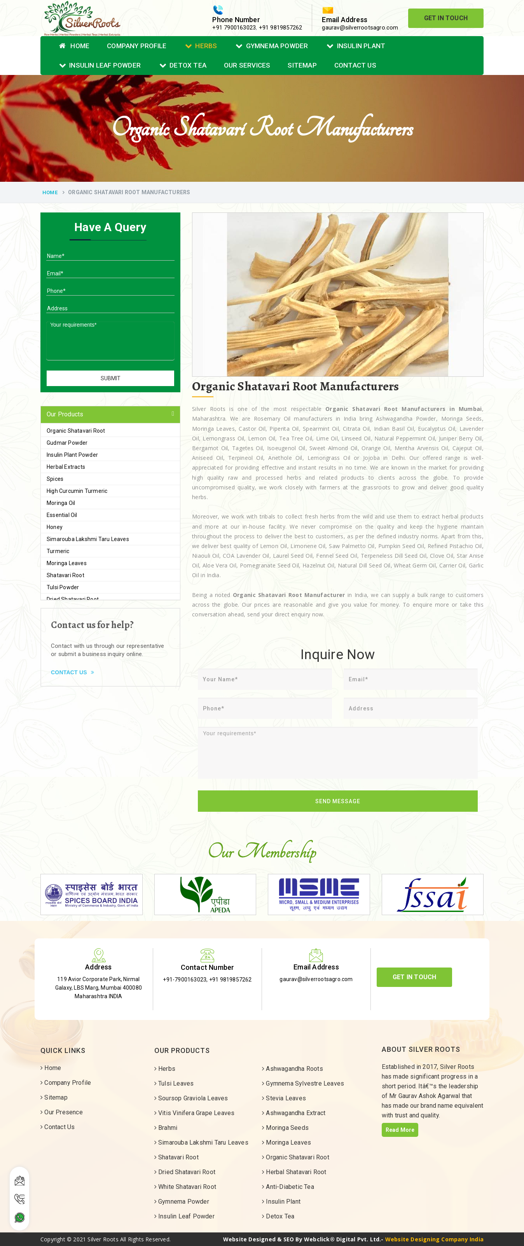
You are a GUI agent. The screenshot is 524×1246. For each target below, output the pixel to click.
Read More (400, 1130)
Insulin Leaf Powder (100, 65)
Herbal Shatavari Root (294, 1172)
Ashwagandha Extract (293, 1113)
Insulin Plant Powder (72, 455)
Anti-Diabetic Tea (288, 1186)
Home (74, 46)
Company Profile (136, 46)
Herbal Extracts (66, 467)
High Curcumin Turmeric (77, 491)
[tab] (110, 414)
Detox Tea (182, 65)
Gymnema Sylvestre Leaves (303, 1083)
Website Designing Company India (434, 1239)
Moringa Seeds (285, 1127)
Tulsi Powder (63, 587)
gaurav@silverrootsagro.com (360, 27)
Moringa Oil (61, 503)
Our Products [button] (65, 414)
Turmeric (58, 551)
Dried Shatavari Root (73, 599)
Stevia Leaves (284, 1098)
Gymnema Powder (272, 46)
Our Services (247, 65)
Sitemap (302, 65)
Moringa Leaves (67, 563)
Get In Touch (446, 18)
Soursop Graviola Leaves (191, 1098)
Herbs (201, 46)
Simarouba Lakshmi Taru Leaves (88, 539)
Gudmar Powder (67, 443)
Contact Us (355, 65)
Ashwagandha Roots (292, 1068)
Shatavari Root (65, 575)
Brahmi (166, 1127)
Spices (55, 479)
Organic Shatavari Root (76, 431)
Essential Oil (62, 515)
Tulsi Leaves (174, 1083)
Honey (55, 527)
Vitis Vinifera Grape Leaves (194, 1113)
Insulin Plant (356, 46)
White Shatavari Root (185, 1186)
